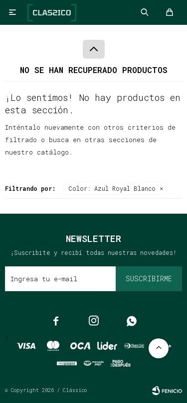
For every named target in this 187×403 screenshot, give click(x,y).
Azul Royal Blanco (112, 188)
